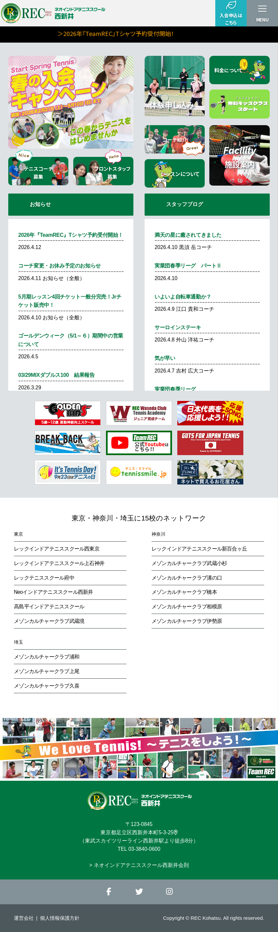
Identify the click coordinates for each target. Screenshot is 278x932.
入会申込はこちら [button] (231, 13)
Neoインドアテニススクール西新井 (53, 592)
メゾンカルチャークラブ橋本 (184, 592)
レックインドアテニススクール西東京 (56, 549)
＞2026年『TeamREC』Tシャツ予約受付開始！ (145, 33)
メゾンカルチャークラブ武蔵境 (49, 621)
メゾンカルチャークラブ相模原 (187, 606)
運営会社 (24, 918)
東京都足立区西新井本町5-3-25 (138, 832)
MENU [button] (262, 19)
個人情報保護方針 (60, 918)
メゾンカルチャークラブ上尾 (46, 671)
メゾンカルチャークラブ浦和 (46, 657)
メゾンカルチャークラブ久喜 (46, 686)
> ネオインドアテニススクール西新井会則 (139, 865)
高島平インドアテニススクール (49, 606)
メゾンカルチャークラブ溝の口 (187, 578)
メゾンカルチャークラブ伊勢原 (187, 621)
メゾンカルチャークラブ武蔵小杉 (189, 563)
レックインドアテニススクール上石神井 (59, 563)
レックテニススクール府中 (44, 578)
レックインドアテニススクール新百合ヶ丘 (199, 549)
